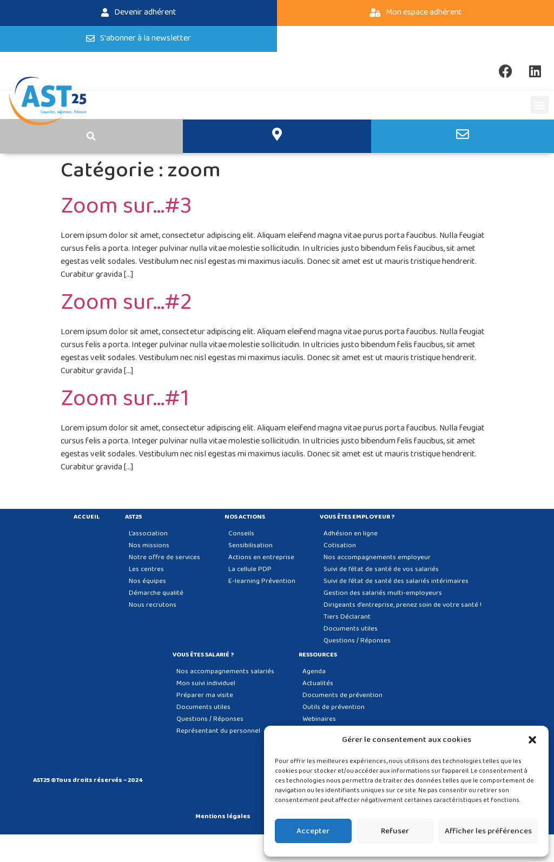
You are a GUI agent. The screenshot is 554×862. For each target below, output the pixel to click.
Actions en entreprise (261, 557)
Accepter (312, 831)
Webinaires (319, 719)
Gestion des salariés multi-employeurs (383, 593)
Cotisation (340, 545)
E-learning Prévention (261, 581)
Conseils (241, 533)
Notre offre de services (164, 557)
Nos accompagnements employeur (377, 557)
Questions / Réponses (357, 640)
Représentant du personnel (218, 731)
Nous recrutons (152, 605)
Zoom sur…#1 (125, 398)
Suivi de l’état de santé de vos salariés (381, 569)
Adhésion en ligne (351, 533)
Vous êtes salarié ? (206, 654)
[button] (532, 739)
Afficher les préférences (488, 831)
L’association (148, 533)
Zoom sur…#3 (126, 206)
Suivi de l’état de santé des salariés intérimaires (396, 581)
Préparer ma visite (204, 695)
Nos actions (248, 517)
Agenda (314, 671)
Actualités (317, 683)
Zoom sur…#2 (126, 302)
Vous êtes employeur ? (360, 517)
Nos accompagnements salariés (225, 671)
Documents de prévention (342, 695)
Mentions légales (222, 816)
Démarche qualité (156, 593)
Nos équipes (147, 581)
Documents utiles (351, 628)
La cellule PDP (250, 569)
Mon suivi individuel (205, 683)
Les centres (146, 569)
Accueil (87, 517)
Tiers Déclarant (347, 616)
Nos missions (149, 545)
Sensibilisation (250, 545)
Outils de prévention (333, 707)
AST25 (136, 517)
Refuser (395, 831)
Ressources (320, 654)
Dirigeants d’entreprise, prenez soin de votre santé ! (403, 605)
